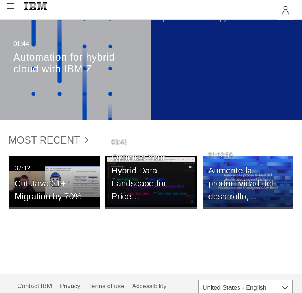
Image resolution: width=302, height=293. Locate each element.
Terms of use (106, 286)
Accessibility (149, 286)
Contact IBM (34, 286)
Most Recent (48, 140)
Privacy (70, 286)
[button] (10, 5)
